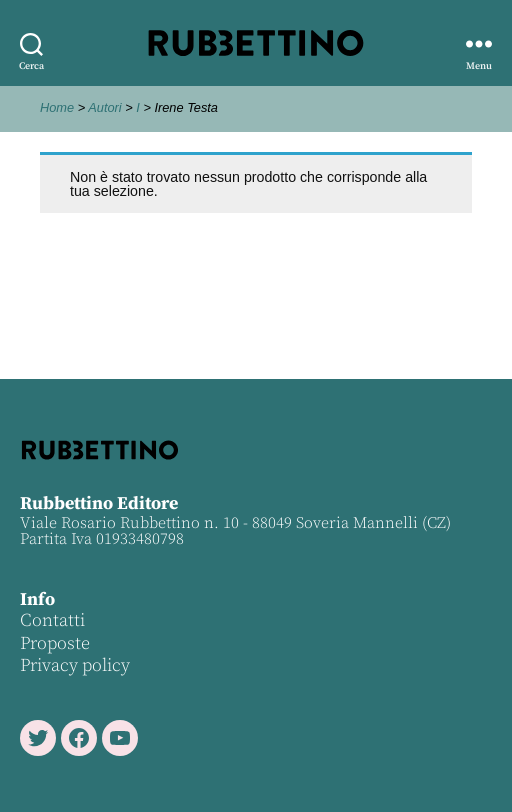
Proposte (55, 643)
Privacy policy (75, 665)
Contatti (52, 620)
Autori (104, 107)
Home (57, 107)
